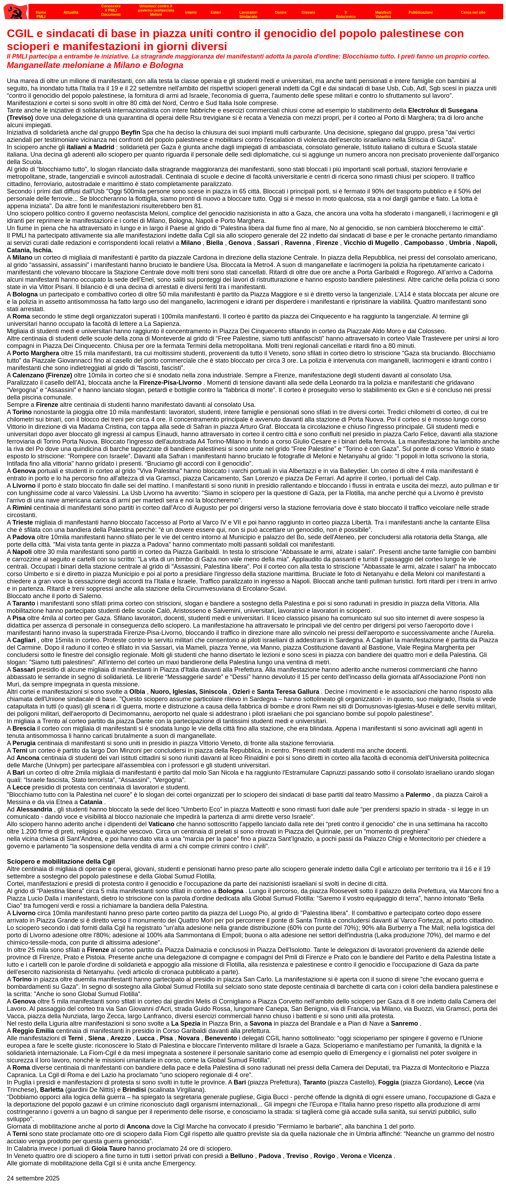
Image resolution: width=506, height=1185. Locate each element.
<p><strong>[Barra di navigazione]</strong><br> (253, 9)
